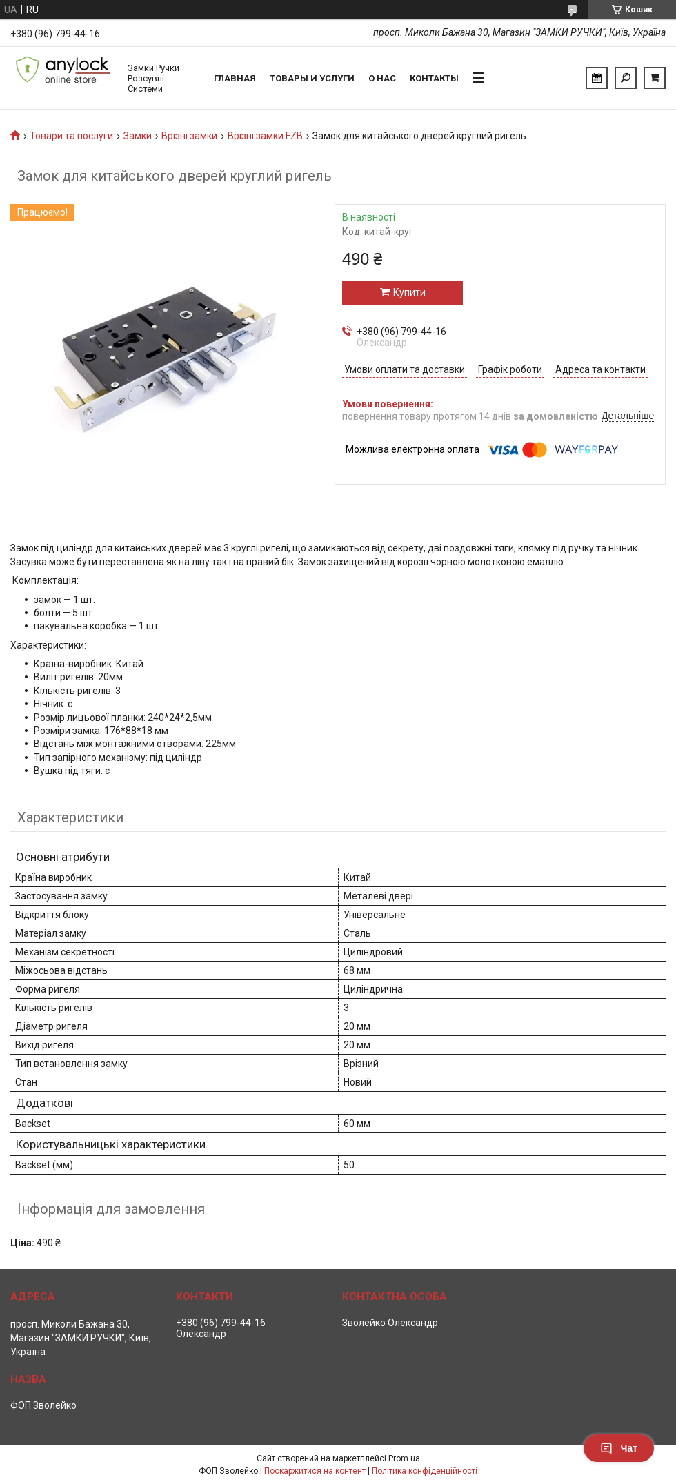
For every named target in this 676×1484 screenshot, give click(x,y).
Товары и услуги (312, 78)
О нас (382, 78)
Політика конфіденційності (424, 1471)
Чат (618, 1448)
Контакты (434, 78)
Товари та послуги (71, 135)
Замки (137, 135)
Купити (409, 292)
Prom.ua (404, 1458)
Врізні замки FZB (265, 135)
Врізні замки (189, 135)
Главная (235, 78)
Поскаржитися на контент (315, 1471)
